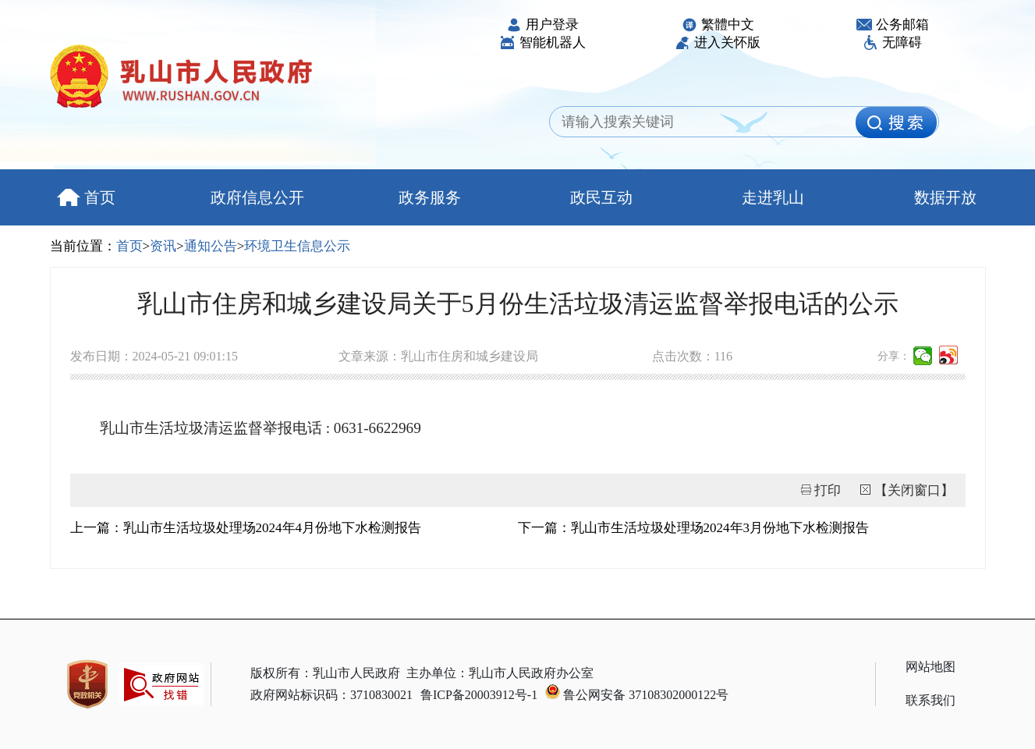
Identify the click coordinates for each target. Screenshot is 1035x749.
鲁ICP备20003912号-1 (478, 694)
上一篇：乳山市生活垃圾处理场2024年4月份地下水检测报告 (246, 527)
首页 (86, 197)
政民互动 (601, 197)
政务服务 (430, 197)
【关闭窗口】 (914, 490)
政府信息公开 (257, 197)
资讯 (163, 246)
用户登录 (542, 24)
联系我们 (930, 700)
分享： (893, 356)
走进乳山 (773, 197)
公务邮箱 (892, 24)
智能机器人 (543, 42)
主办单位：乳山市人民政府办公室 (500, 673)
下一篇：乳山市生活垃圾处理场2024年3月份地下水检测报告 (694, 527)
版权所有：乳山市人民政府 (325, 673)
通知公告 (210, 246)
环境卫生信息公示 (297, 246)
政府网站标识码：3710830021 (331, 694)
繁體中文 (718, 24)
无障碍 (892, 42)
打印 (827, 490)
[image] (896, 122)
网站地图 (930, 666)
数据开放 (945, 197)
